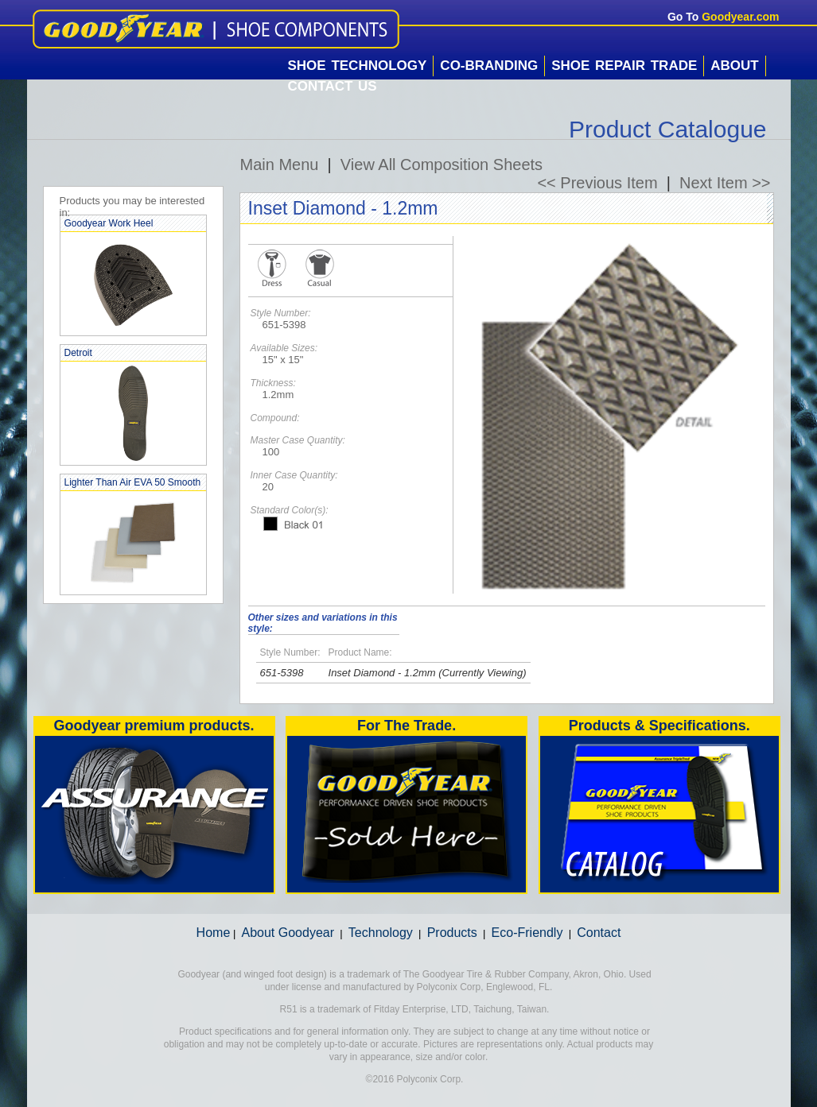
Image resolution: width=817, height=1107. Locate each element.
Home (213, 932)
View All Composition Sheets (441, 164)
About (734, 65)
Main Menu (279, 164)
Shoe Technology (357, 65)
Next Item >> (725, 183)
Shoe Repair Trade (624, 65)
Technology (380, 932)
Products (452, 932)
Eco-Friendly (527, 932)
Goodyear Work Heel (109, 223)
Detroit (78, 352)
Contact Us (332, 86)
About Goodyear (288, 932)
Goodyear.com (740, 16)
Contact (599, 932)
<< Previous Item (597, 183)
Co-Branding (489, 65)
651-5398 (282, 673)
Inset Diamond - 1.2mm (382, 673)
